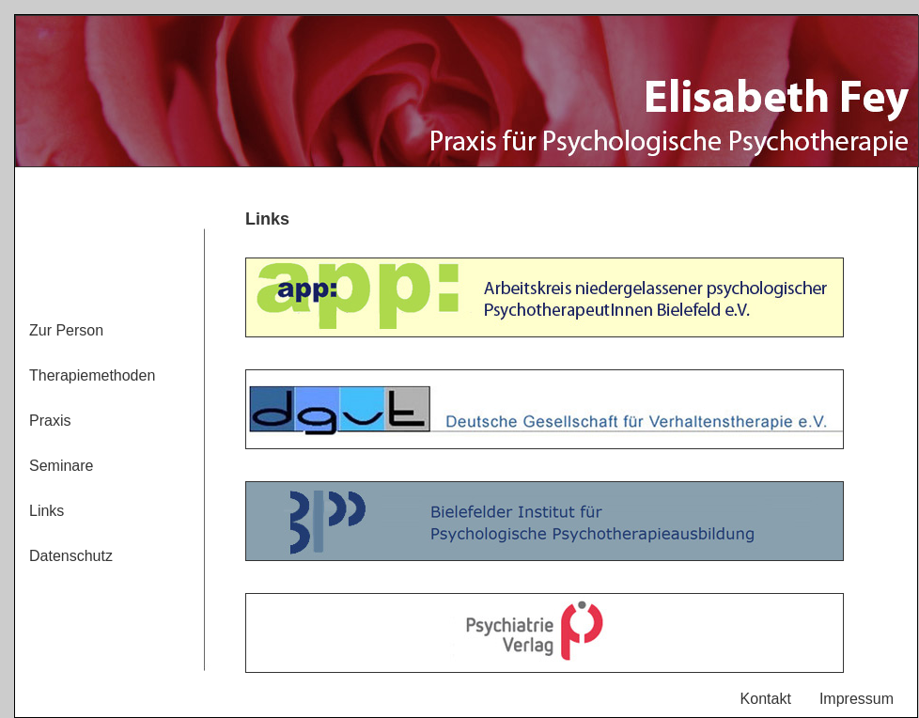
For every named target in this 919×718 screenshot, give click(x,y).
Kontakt (765, 699)
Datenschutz (71, 556)
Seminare (61, 466)
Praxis (49, 421)
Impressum (856, 699)
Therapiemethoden (92, 375)
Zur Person (66, 330)
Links (46, 511)
